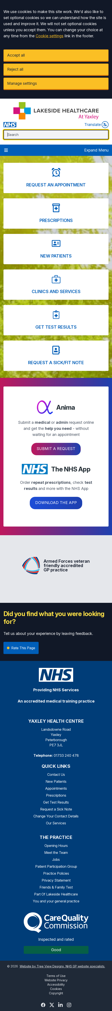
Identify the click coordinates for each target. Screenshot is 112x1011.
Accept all (16, 55)
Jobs (56, 859)
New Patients (56, 781)
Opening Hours (56, 845)
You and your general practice (56, 901)
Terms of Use (56, 976)
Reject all (15, 69)
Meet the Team (56, 852)
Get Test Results (56, 802)
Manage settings (22, 83)
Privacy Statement (56, 880)
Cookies (56, 989)
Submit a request (56, 448)
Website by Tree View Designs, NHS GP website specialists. (62, 966)
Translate (96, 124)
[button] (56, 178)
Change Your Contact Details (56, 816)
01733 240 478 (66, 755)
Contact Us (56, 774)
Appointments (56, 788)
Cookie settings (49, 36)
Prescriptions (56, 795)
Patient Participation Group (56, 866)
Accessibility (56, 984)
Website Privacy (56, 980)
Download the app (56, 502)
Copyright (56, 993)
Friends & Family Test (56, 887)
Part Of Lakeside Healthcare (56, 894)
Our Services (56, 823)
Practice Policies (56, 873)
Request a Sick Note (56, 809)
